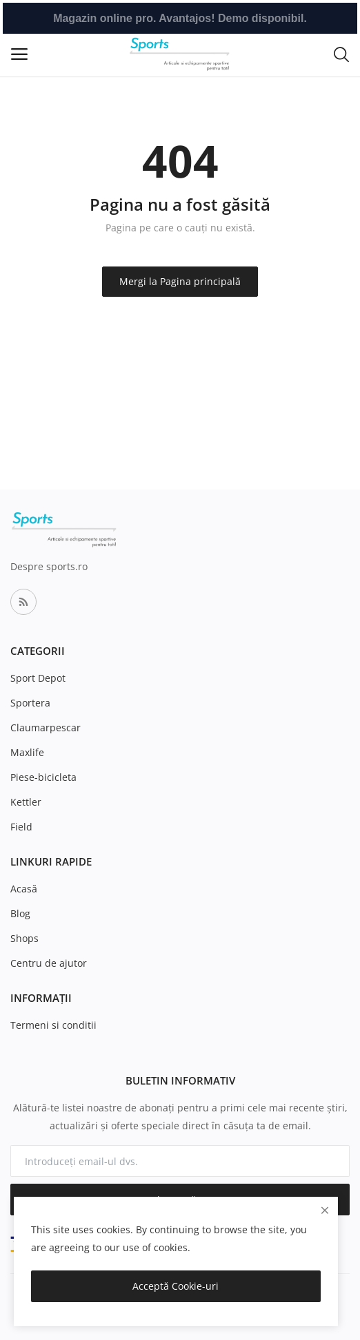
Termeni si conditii (53, 1025)
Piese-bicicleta (43, 777)
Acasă (23, 888)
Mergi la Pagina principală (180, 281)
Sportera (30, 702)
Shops (24, 938)
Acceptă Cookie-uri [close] (175, 1285)
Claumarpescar (45, 727)
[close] (325, 1210)
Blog (20, 913)
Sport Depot (38, 677)
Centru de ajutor (48, 963)
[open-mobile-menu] (19, 54)
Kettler (25, 801)
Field (21, 826)
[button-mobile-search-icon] (341, 53)
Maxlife (27, 752)
